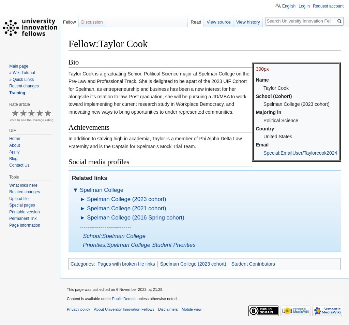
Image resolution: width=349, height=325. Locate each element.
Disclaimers (168, 309)
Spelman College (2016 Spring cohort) (135, 217)
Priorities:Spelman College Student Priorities (139, 245)
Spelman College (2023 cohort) (126, 199)
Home (14, 138)
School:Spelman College (114, 236)
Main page (18, 66)
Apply (14, 152)
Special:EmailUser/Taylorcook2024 (300, 153)
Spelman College (101, 190)
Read (196, 22)
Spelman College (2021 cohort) (126, 208)
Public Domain (124, 299)
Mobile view (191, 309)
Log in (304, 6)
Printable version (24, 212)
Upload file (19, 198)
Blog (13, 158)
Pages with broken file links (126, 264)
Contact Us (19, 165)
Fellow (69, 22)
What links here (23, 185)
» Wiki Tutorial (22, 72)
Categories (82, 264)
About (14, 145)
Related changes (24, 191)
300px (262, 69)
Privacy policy (78, 309)
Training (17, 92)
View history (248, 22)
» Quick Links (21, 79)
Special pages (22, 205)
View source (219, 22)
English (288, 6)
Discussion (92, 22)
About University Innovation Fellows (124, 309)
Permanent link (22, 218)
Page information (24, 225)
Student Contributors (253, 264)
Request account (328, 6)
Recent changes (24, 86)
